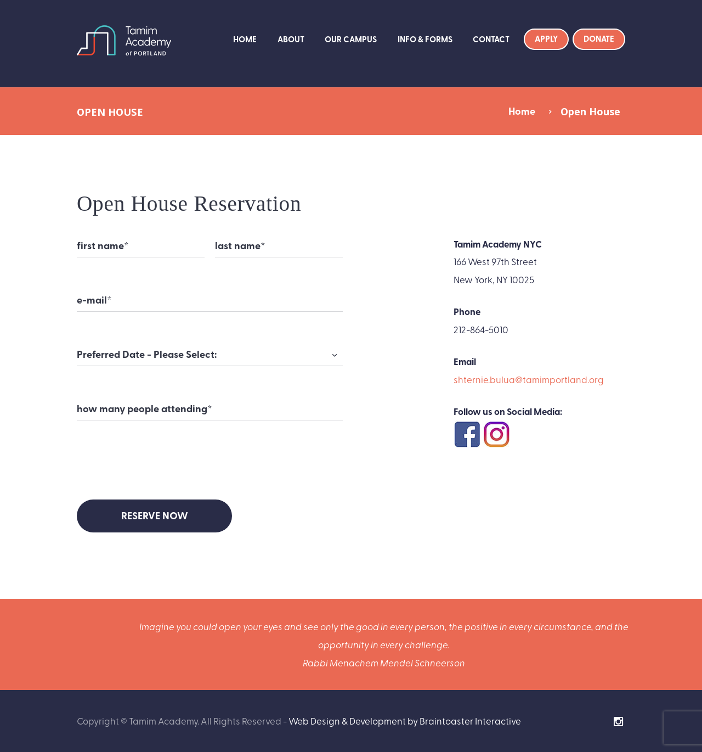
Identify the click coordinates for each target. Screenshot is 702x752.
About (291, 39)
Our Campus (351, 39)
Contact (491, 39)
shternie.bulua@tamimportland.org (529, 379)
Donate (599, 38)
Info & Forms (425, 39)
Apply (546, 38)
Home (245, 39)
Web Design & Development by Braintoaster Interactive (404, 720)
